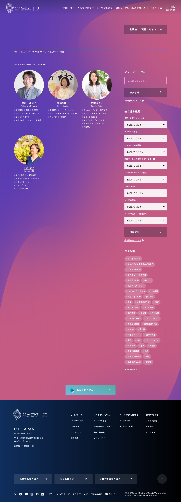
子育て (17, 113)
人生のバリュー (133, 334)
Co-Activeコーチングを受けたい (32, 52)
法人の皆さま (136, 8)
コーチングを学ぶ (100, 420)
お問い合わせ (152, 414)
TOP (15, 52)
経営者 (74, 113)
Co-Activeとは (77, 420)
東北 (147, 356)
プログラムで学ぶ (84, 8)
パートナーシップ (65, 110)
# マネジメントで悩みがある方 (139, 264)
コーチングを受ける (105, 8)
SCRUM (130, 329)
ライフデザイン (97, 123)
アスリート (148, 307)
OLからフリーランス (135, 291)
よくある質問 (151, 420)
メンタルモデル (151, 318)
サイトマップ (151, 432)
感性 (138, 340)
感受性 (142, 313)
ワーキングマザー (22, 188)
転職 (103, 113)
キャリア (52, 117)
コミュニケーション (22, 120)
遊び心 (85, 123)
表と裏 (141, 329)
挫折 (141, 345)
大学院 (151, 345)
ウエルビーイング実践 (136, 275)
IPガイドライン (79, 494)
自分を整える (20, 175)
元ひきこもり (132, 307)
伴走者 (148, 362)
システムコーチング (30, 113)
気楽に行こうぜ (133, 296)
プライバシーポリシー (58, 494)
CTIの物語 (75, 426)
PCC (50, 113)
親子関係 (34, 110)
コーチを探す (124, 420)
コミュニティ (76, 432)
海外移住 (130, 313)
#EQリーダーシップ (135, 285)
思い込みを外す (133, 258)
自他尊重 (18, 110)
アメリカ (130, 345)
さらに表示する (130, 369)
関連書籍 (74, 438)
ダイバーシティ (151, 340)
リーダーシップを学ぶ (102, 426)
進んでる (147, 280)
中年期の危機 (132, 323)
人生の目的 (95, 113)
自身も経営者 (132, 351)
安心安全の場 (132, 280)
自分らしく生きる (22, 117)
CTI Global (95, 494)
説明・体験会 (99, 432)
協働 (26, 110)
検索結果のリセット (132, 100)
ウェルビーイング (89, 110)
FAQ (127, 8)
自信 (128, 302)
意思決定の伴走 (150, 323)
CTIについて (67, 8)
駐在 (128, 340)
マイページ (155, 8)
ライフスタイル (133, 269)
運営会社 (108, 494)
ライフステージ (133, 356)
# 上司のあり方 (142, 302)
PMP (156, 302)
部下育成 (148, 296)
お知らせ (118, 8)
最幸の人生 (149, 334)
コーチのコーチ (133, 318)
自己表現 (154, 313)
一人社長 (153, 291)
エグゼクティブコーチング (93, 120)
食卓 (145, 351)
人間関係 (36, 120)
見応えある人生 (133, 362)
